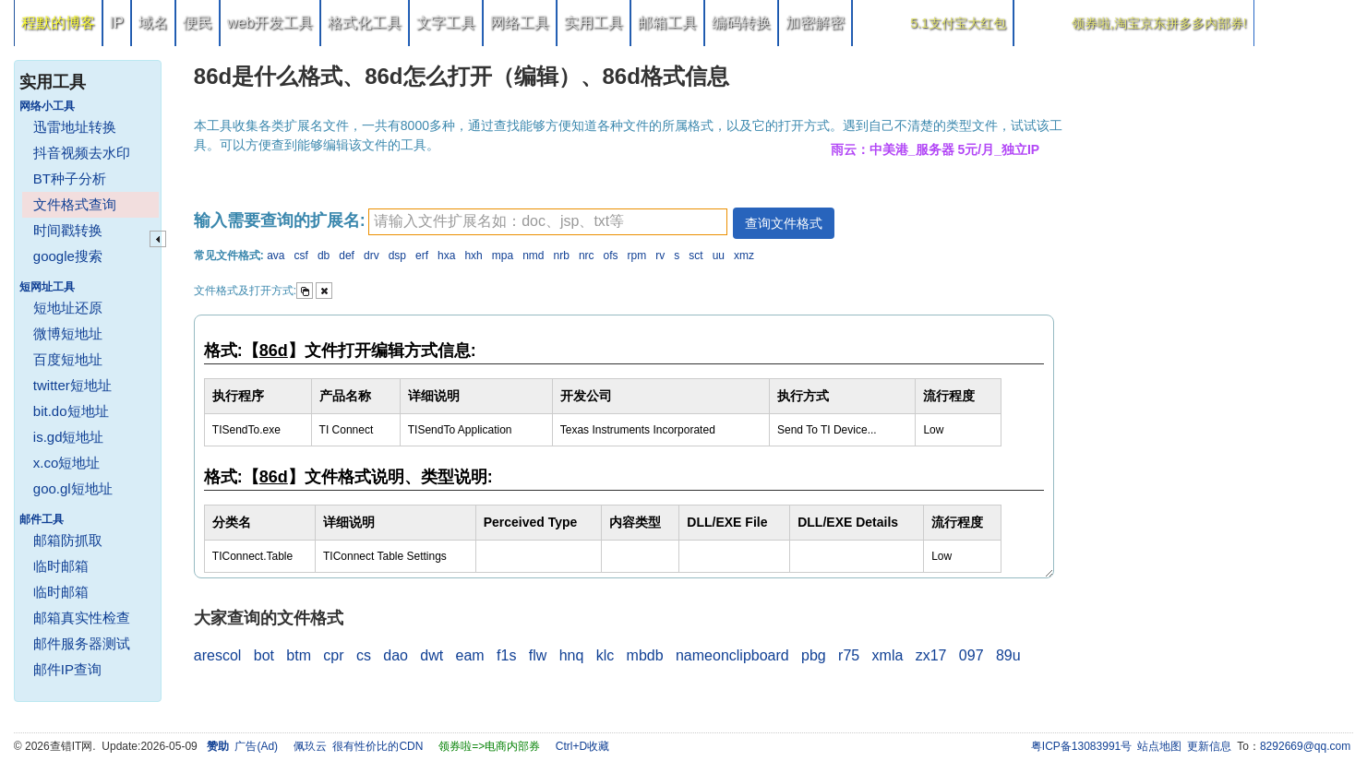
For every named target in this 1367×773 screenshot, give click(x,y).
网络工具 (519, 22)
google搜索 (67, 256)
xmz (744, 255)
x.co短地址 (67, 462)
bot (264, 655)
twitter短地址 (72, 385)
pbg (813, 655)
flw (538, 655)
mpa (502, 255)
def (346, 255)
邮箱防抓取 (67, 540)
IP (117, 22)
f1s (506, 655)
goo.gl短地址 (73, 488)
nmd (533, 255)
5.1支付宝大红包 (957, 23)
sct (695, 255)
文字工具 (445, 22)
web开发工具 (270, 22)
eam (470, 655)
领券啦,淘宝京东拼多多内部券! (1159, 23)
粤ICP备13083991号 (1081, 746)
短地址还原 (67, 307)
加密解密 (815, 22)
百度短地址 (67, 359)
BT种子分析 (69, 178)
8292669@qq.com (1305, 746)
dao (395, 655)
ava (275, 255)
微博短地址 (67, 333)
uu (719, 255)
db (324, 255)
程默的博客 (58, 22)
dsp (397, 255)
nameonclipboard (732, 655)
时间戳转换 (67, 230)
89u (1008, 655)
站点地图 (1159, 746)
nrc (586, 255)
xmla (888, 655)
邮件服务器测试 (81, 643)
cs (363, 655)
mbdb (645, 655)
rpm (637, 255)
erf (421, 255)
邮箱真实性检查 (81, 617)
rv (660, 255)
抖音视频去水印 (81, 153)
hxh (473, 255)
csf (301, 255)
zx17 (931, 655)
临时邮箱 (61, 566)
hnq (571, 655)
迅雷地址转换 (74, 127)
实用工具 (593, 22)
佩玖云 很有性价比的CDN (359, 746)
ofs (611, 255)
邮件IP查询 (67, 669)
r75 (848, 655)
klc (605, 655)
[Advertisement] (1214, 323)
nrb (562, 255)
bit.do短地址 (71, 411)
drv (371, 255)
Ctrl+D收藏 (582, 746)
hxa (446, 255)
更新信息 (1209, 746)
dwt (431, 655)
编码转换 (741, 22)
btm (298, 655)
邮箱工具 (667, 22)
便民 (197, 22)
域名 (153, 22)
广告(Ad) (256, 746)
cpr (333, 655)
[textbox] (547, 221)
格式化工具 (365, 22)
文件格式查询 (74, 204)
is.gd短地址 (68, 437)
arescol (218, 655)
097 (971, 655)
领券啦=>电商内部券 (489, 746)
